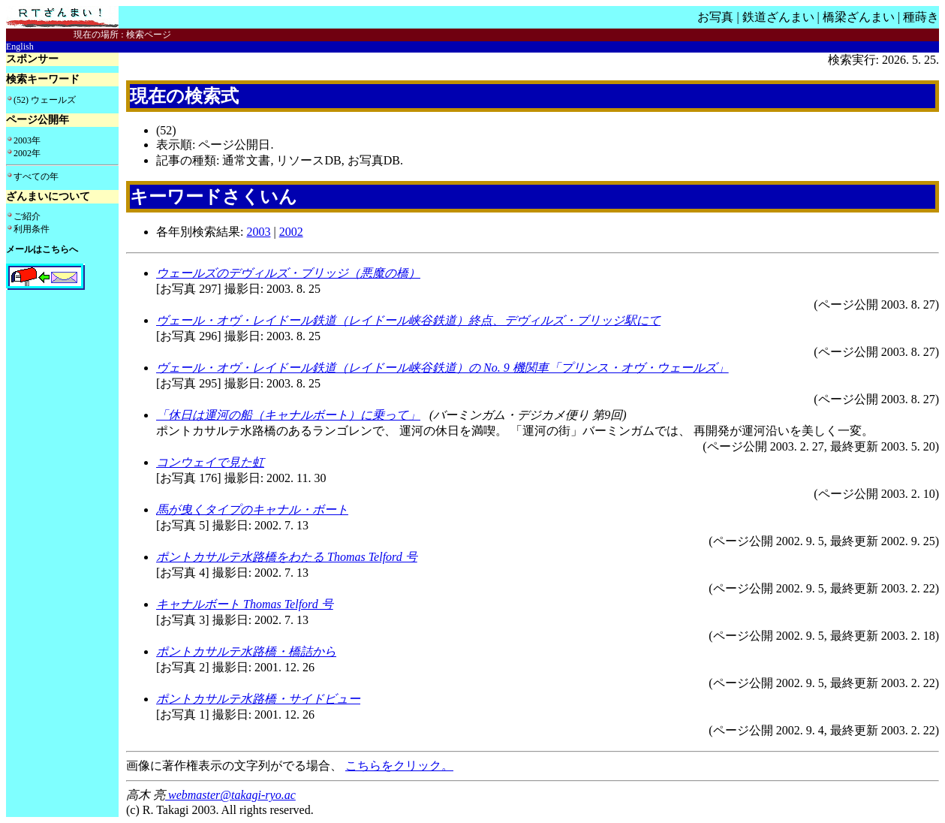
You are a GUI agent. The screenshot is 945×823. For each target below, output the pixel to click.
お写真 (715, 17)
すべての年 (36, 176)
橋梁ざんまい (859, 17)
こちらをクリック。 (399, 765)
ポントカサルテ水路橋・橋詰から (246, 651)
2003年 (27, 140)
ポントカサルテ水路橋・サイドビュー (258, 698)
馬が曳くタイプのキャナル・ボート (252, 509)
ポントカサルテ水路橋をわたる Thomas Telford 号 (286, 556)
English (20, 46)
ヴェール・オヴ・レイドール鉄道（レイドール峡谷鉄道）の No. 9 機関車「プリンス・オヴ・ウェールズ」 (442, 367)
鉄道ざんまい (778, 17)
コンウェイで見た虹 (210, 462)
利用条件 (32, 229)
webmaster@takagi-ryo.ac (230, 794)
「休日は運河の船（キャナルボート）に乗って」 (288, 414)
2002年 (27, 153)
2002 (291, 231)
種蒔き (921, 17)
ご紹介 (27, 216)
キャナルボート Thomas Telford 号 (244, 604)
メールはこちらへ (42, 249)
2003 (258, 231)
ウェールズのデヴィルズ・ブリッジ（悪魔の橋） (288, 273)
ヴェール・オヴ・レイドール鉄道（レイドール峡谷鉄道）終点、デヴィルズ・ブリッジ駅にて (408, 320)
